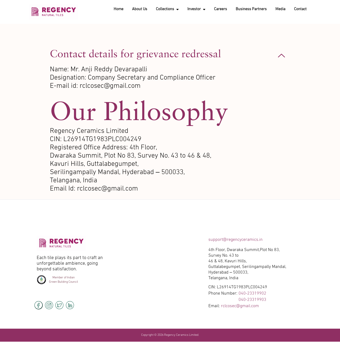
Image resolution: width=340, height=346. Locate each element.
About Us (139, 9)
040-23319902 (252, 293)
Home (118, 9)
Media (280, 9)
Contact (300, 9)
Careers (220, 9)
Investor (196, 9)
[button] (170, 55)
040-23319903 (252, 299)
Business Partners (251, 9)
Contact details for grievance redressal (135, 53)
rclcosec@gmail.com (240, 306)
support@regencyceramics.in (235, 239)
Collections (167, 9)
